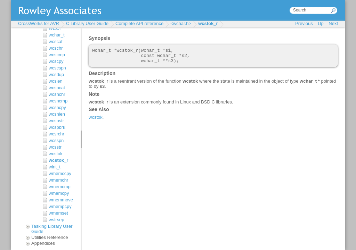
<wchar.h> (180, 23)
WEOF (55, 28)
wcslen (56, 81)
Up (321, 23)
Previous (304, 23)
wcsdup (56, 74)
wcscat (56, 41)
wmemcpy (59, 193)
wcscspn (57, 67)
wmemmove (61, 199)
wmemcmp (60, 186)
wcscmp (57, 54)
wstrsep (56, 219)
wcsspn (56, 140)
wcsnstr (56, 120)
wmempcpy (60, 206)
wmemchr (58, 180)
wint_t (54, 166)
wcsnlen (57, 114)
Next (333, 23)
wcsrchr (56, 133)
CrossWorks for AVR (38, 23)
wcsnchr (57, 94)
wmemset (58, 213)
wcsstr (55, 147)
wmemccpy (60, 173)
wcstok (56, 153)
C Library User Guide (87, 23)
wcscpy (56, 61)
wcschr (56, 48)
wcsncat (57, 87)
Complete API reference (139, 23)
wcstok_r (208, 23)
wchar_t (57, 35)
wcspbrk (57, 127)
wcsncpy (57, 107)
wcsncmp (58, 100)
